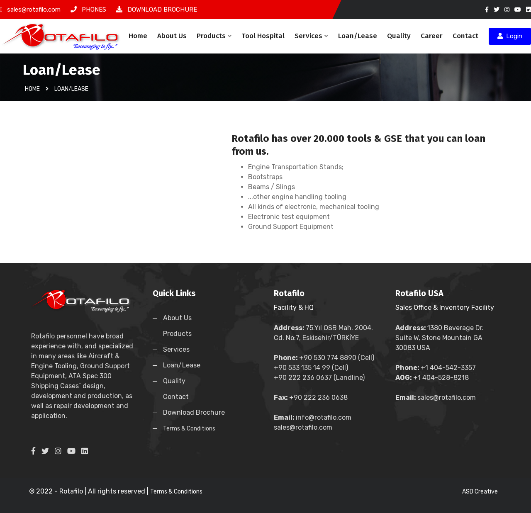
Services (311, 36)
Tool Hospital (263, 36)
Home (138, 36)
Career (432, 36)
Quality (399, 36)
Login (509, 36)
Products (214, 36)
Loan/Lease (357, 36)
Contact (465, 36)
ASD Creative (480, 491)
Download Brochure (194, 412)
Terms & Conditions (189, 428)
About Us (172, 36)
